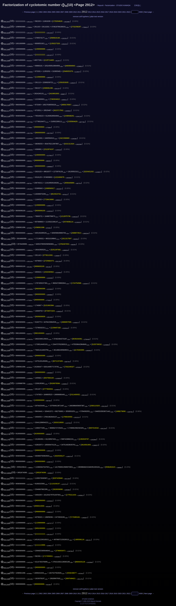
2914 (94, 12)
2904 (49, 12)
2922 (128, 12)
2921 (124, 12)
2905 (53, 12)
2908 (66, 12)
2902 (41, 12)
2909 (71, 12)
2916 (102, 12)
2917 (107, 12)
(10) (7, 21)
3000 (141, 12)
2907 (62, 12)
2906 (58, 12)
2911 (79, 12)
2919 (115, 12)
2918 (111, 12)
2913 (90, 12)
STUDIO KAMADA (123, 5)
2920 (120, 12)
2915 (98, 12)
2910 (75, 12)
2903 (45, 12)
